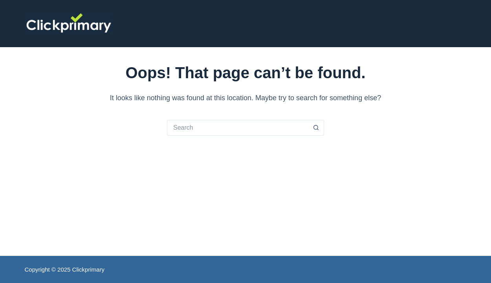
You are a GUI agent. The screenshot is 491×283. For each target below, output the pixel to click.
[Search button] (316, 128)
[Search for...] (237, 128)
